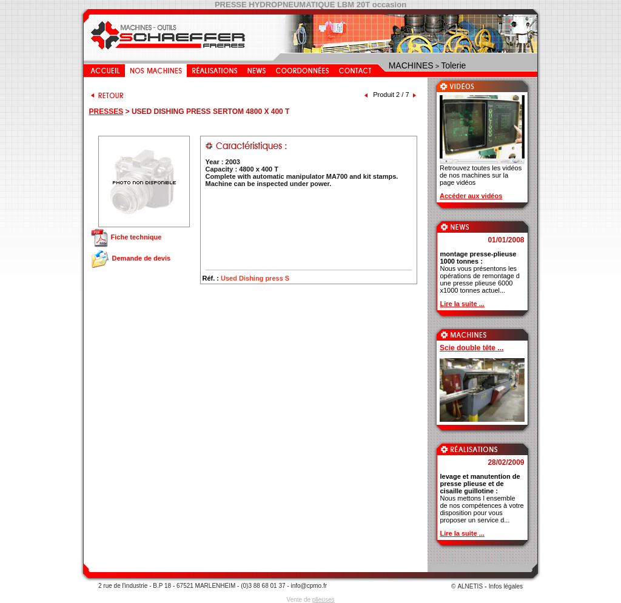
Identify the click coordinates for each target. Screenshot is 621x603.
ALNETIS (470, 586)
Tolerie (453, 65)
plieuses (323, 599)
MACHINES (411, 65)
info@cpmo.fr (308, 585)
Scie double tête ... (471, 348)
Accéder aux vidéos (471, 195)
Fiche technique (126, 237)
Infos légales (506, 586)
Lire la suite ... (462, 303)
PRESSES (106, 111)
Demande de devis (130, 258)
